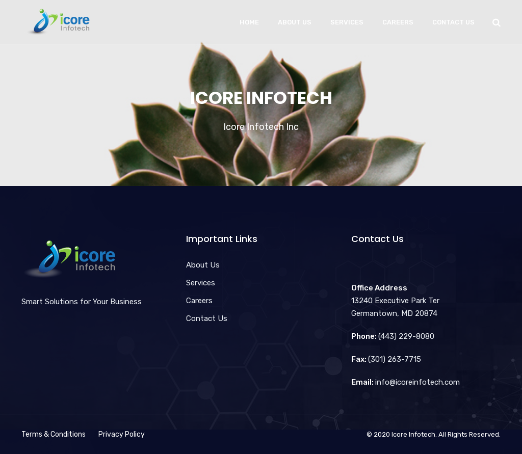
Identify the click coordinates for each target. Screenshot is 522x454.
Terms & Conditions (53, 434)
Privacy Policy (121, 434)
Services (346, 22)
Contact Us (453, 22)
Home (249, 22)
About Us (294, 22)
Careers (397, 22)
